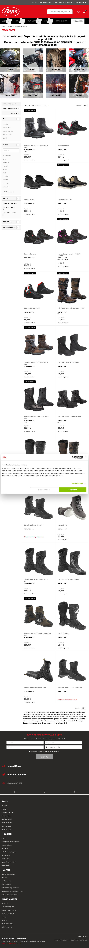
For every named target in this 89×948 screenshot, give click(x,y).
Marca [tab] (5, 145)
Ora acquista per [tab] (9, 104)
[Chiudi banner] (86, 457)
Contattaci (59, 2)
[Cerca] (11, 150)
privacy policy (55, 751)
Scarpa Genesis (63, 145)
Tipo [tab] (4, 119)
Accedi (34, 2)
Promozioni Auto (7, 819)
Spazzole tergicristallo (8, 862)
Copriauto (5, 848)
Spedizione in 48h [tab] (9, 227)
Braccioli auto (6, 865)
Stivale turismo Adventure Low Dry (36, 146)
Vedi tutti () (9, 192)
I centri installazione (8, 812)
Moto (10, 26)
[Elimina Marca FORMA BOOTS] (19, 108)
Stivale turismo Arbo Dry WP (68, 362)
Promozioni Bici (6, 826)
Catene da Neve (7, 845)
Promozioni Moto (7, 823)
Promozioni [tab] (7, 222)
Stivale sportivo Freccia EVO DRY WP (37, 580)
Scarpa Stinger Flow (32, 308)
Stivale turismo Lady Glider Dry (69, 688)
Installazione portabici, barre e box (12, 891)
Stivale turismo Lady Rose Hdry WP (36, 417)
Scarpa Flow (62, 525)
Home (3, 26)
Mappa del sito (6, 829)
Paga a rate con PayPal (9, 910)
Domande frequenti (8, 907)
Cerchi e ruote (6, 881)
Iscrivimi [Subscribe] (44, 757)
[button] (78, 11)
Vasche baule (6, 855)
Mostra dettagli (77, 483)
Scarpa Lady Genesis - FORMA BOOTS (68, 255)
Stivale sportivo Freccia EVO (68, 579)
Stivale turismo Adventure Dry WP (70, 308)
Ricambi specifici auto (8, 874)
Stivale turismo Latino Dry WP (69, 416)
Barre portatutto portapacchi (10, 842)
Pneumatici (5, 877)
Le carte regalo (6, 816)
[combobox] (51, 12)
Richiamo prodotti (7, 927)
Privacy (4, 917)
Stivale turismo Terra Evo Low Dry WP (37, 634)
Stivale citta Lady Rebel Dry (35, 688)
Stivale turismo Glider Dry (34, 525)
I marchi (4, 838)
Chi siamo (5, 806)
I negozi (4, 809)
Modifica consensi (7, 924)
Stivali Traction (63, 633)
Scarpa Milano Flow (64, 200)
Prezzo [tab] (5, 198)
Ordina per (26, 105)
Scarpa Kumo (29, 200)
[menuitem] (6, 21)
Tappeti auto (5, 858)
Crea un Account (45, 2)
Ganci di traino (6, 884)
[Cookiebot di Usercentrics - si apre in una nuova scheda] (74, 457)
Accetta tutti (72, 490)
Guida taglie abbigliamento (10, 894)
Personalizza (44, 490)
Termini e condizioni (8, 913)
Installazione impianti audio (10, 888)
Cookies (4, 920)
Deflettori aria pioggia (8, 852)
